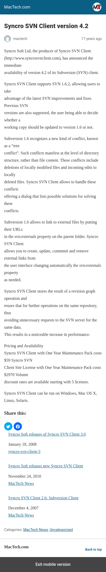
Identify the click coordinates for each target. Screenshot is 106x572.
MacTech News (21, 483)
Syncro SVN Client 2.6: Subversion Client (43, 498)
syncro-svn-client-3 (24, 451)
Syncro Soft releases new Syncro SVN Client (45, 466)
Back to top (93, 549)
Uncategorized (61, 530)
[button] (8, 426)
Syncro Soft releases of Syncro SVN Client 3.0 (47, 434)
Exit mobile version (52, 564)
